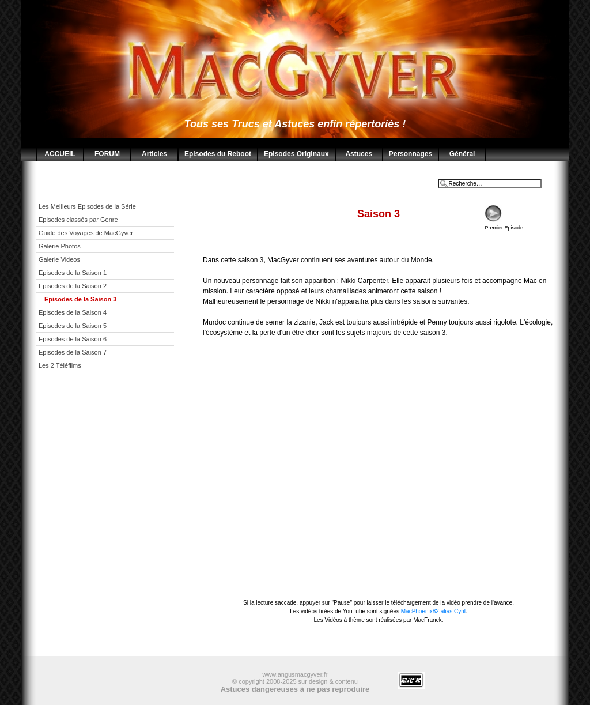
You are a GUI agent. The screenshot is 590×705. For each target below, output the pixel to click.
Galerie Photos (60, 246)
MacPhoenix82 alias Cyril (433, 611)
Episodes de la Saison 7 (73, 352)
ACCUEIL (59, 154)
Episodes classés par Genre (79, 219)
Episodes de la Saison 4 (73, 312)
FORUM (107, 154)
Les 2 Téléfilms (60, 365)
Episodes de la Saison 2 (73, 285)
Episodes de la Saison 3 (80, 299)
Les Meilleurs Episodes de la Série (88, 206)
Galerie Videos (60, 259)
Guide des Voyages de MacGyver (87, 232)
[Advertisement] (113, 462)
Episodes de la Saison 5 (73, 325)
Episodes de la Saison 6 (73, 338)
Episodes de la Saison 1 (73, 272)
